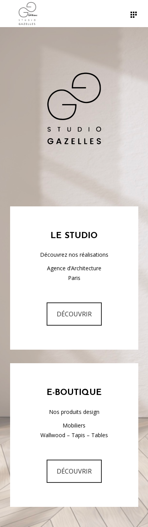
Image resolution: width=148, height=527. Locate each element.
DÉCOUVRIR (74, 314)
